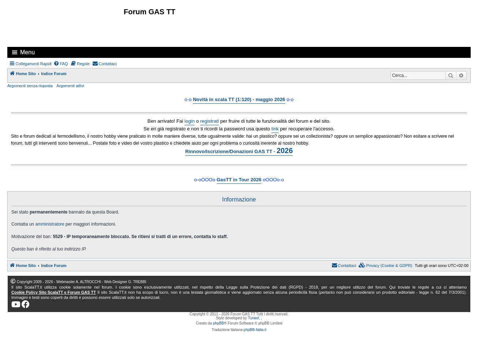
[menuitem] (60, 63)
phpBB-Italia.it (255, 330)
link (275, 128)
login (189, 121)
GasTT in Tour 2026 (239, 179)
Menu (27, 52)
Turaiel (253, 318)
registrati (209, 121)
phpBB (218, 323)
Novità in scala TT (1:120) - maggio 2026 (239, 99)
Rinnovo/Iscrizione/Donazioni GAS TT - (239, 150)
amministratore (49, 224)
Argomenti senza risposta (30, 86)
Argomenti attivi (70, 86)
